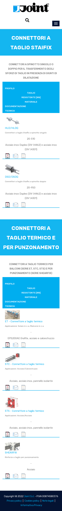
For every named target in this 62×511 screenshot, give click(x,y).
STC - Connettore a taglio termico (24, 364)
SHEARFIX (11, 452)
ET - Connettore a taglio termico (23, 321)
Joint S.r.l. (29, 496)
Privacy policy (14, 500)
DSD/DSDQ (11, 176)
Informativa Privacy (31, 505)
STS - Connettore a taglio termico (24, 410)
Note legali (48, 500)
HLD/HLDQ (11, 128)
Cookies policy (32, 500)
